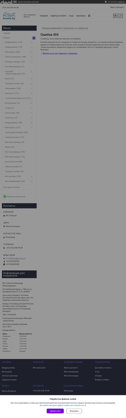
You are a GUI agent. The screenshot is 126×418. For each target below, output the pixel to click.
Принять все (55, 411)
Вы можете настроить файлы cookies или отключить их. (62, 405)
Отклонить (74, 411)
